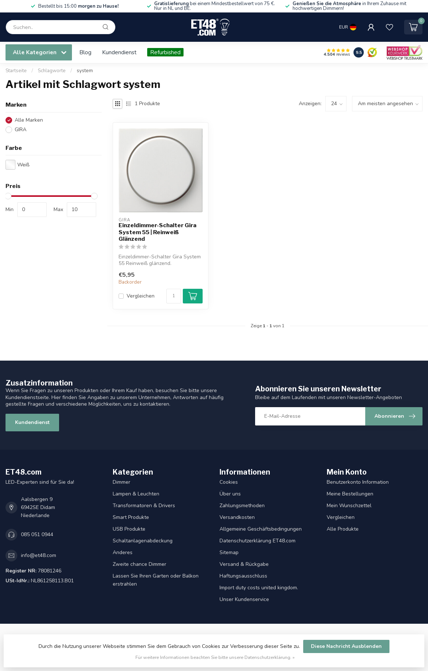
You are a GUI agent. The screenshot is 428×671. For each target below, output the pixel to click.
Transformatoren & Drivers (144, 505)
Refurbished (165, 52)
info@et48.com (38, 555)
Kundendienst (119, 52)
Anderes (123, 552)
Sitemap (229, 552)
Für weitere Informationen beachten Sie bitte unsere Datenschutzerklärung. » (215, 657)
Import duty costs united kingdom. (259, 587)
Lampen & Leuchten (136, 493)
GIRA (20, 129)
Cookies (229, 482)
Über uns (230, 493)
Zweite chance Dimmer (139, 564)
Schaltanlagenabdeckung (143, 540)
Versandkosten (237, 517)
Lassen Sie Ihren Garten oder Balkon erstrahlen (156, 579)
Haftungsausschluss (243, 575)
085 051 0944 (37, 534)
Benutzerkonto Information (358, 482)
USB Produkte (129, 529)
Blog (85, 52)
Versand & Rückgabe (244, 564)
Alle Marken (29, 120)
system (85, 70)
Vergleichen (141, 296)
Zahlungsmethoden (242, 505)
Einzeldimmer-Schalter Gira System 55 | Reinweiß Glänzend (157, 232)
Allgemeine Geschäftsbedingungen (261, 529)
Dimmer (121, 482)
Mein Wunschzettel (349, 505)
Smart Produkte (131, 517)
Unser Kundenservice (244, 599)
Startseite (16, 70)
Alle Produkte (343, 529)
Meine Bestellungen (350, 493)
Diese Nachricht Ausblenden (346, 646)
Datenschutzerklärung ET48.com (257, 540)
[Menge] (173, 296)
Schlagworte (52, 70)
